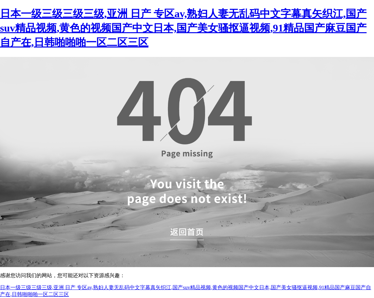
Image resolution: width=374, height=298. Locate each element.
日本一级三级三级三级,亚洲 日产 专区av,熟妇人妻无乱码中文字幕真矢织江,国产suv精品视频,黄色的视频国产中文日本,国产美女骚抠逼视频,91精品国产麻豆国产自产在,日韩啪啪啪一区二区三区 (183, 28)
